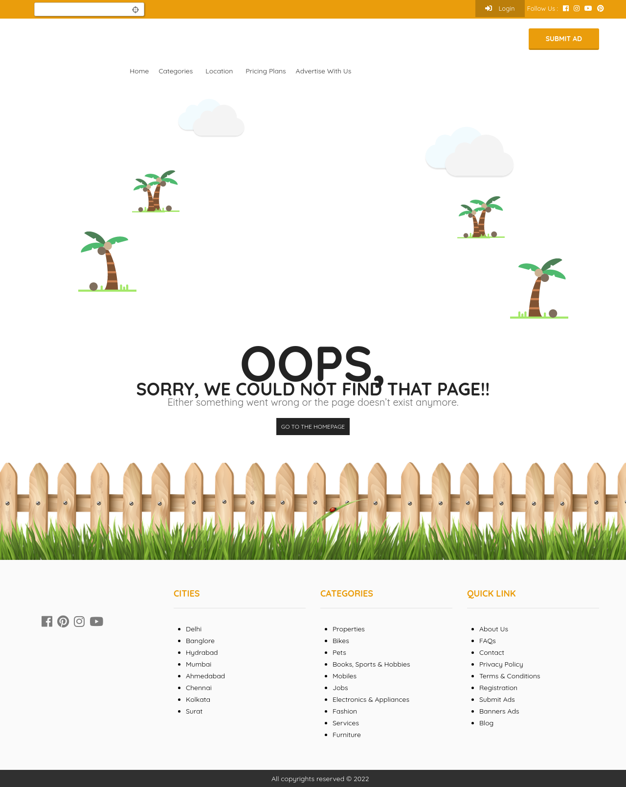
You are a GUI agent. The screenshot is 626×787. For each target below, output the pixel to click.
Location (219, 71)
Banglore (200, 640)
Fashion (345, 711)
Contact (491, 652)
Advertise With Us (324, 71)
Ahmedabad (205, 675)
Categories (175, 71)
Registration (498, 687)
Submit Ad (564, 38)
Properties (349, 629)
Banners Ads (499, 711)
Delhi (193, 629)
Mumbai (198, 664)
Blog (486, 722)
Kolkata (198, 699)
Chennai (199, 687)
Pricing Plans (266, 71)
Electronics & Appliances (371, 699)
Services (346, 722)
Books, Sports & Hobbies (371, 664)
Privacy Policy (501, 664)
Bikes (341, 640)
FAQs (487, 640)
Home (139, 71)
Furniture (347, 734)
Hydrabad (202, 652)
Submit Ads (497, 699)
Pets (339, 652)
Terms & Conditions (509, 675)
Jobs (340, 687)
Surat (194, 711)
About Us (493, 629)
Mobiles (345, 675)
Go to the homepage (313, 426)
